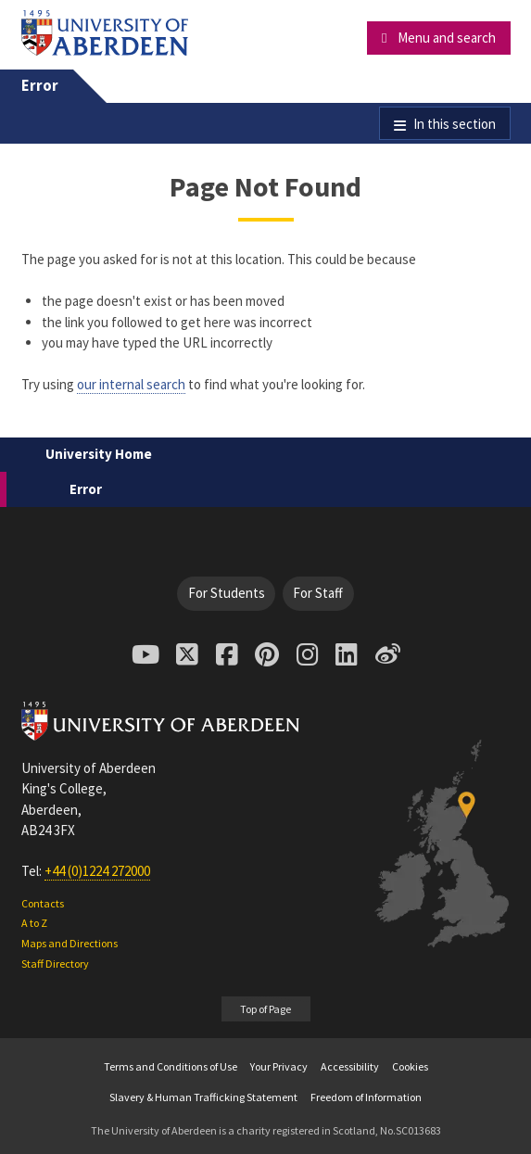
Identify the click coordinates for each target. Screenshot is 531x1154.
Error (39, 85)
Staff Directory (55, 963)
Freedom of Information (366, 1097)
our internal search (131, 384)
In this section (454, 124)
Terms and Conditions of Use (170, 1066)
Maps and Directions (69, 943)
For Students (226, 593)
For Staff (318, 593)
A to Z (34, 923)
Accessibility (350, 1066)
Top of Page (265, 1009)
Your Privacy (279, 1066)
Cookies (410, 1066)
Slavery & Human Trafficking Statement (203, 1097)
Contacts (42, 903)
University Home (98, 454)
